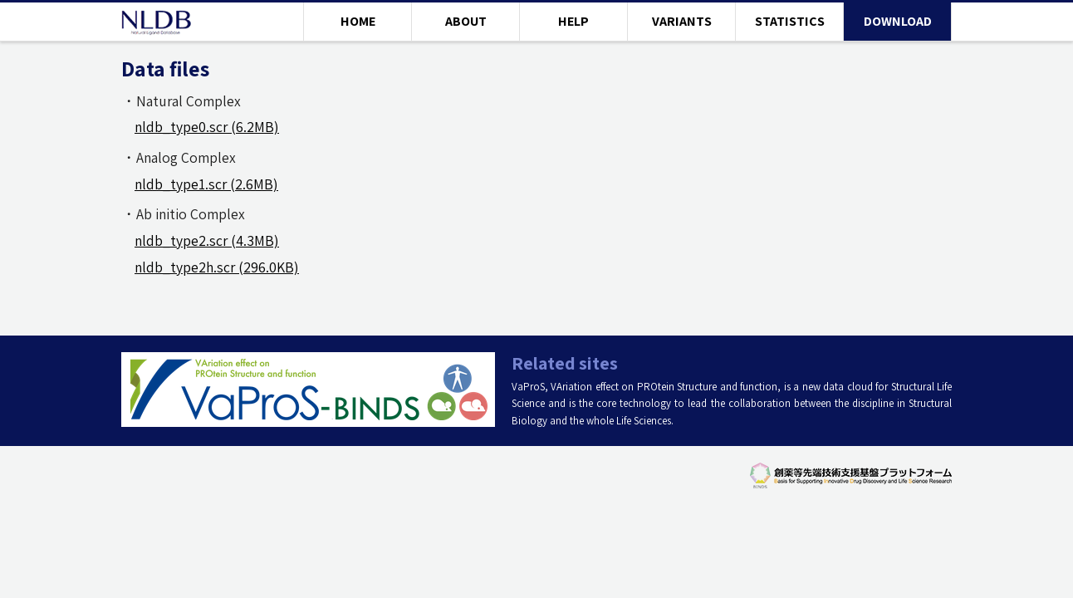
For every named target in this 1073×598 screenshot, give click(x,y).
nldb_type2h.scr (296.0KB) (217, 267)
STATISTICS (790, 21)
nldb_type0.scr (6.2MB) (207, 126)
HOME (358, 21)
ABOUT (466, 21)
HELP (573, 21)
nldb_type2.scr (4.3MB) (207, 240)
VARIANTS (682, 21)
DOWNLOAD (898, 21)
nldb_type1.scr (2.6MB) (206, 184)
